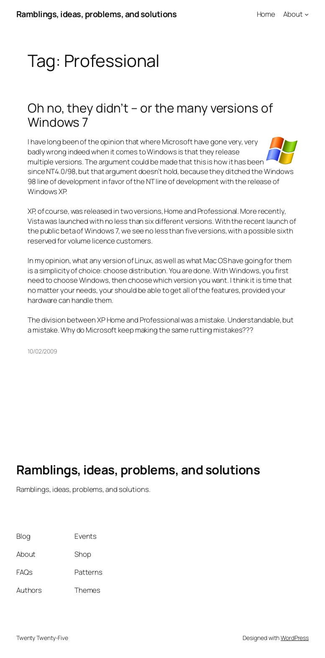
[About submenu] (307, 14)
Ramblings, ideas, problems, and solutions (96, 14)
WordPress (295, 638)
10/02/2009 (42, 351)
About (293, 14)
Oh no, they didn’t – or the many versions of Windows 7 (150, 115)
